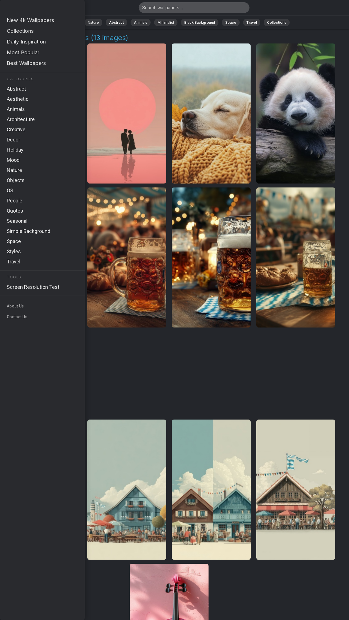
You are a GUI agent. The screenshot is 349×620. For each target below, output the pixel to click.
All (75, 22)
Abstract (116, 22)
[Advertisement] (169, 373)
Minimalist (165, 22)
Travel (251, 22)
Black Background (199, 22)
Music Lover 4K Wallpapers (34, 9)
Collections (276, 22)
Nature (93, 22)
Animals (140, 22)
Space (230, 22)
